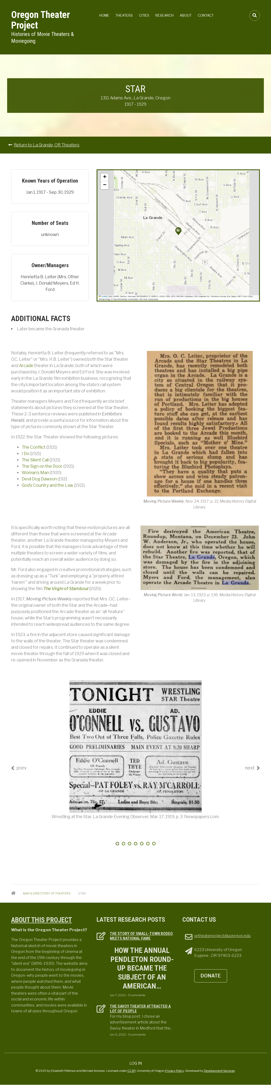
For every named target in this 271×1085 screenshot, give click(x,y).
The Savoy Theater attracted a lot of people (140, 1008)
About (186, 15)
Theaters (124, 15)
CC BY (131, 1071)
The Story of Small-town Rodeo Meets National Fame (141, 936)
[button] (178, 231)
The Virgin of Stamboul (65, 588)
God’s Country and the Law (47, 485)
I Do (25, 453)
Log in (135, 1063)
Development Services (219, 1071)
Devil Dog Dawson (39, 478)
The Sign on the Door (42, 466)
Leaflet (103, 296)
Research (164, 15)
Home (104, 15)
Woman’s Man (35, 472)
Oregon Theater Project (40, 20)
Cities (144, 15)
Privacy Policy (174, 1071)
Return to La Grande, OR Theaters (46, 144)
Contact (206, 15)
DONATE (211, 976)
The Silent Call (35, 459)
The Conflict (34, 447)
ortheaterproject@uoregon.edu (222, 935)
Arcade (26, 365)
